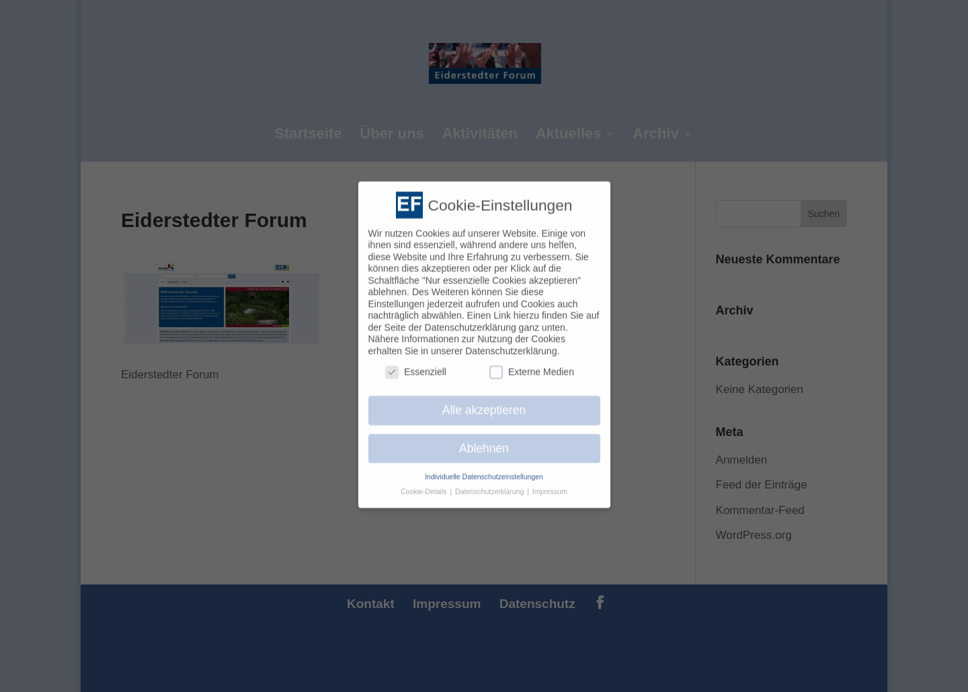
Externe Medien (531, 365)
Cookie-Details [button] (424, 485)
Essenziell (415, 365)
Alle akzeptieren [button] (484, 403)
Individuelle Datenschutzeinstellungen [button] (484, 470)
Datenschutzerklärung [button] (490, 485)
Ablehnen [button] (484, 441)
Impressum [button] (549, 485)
